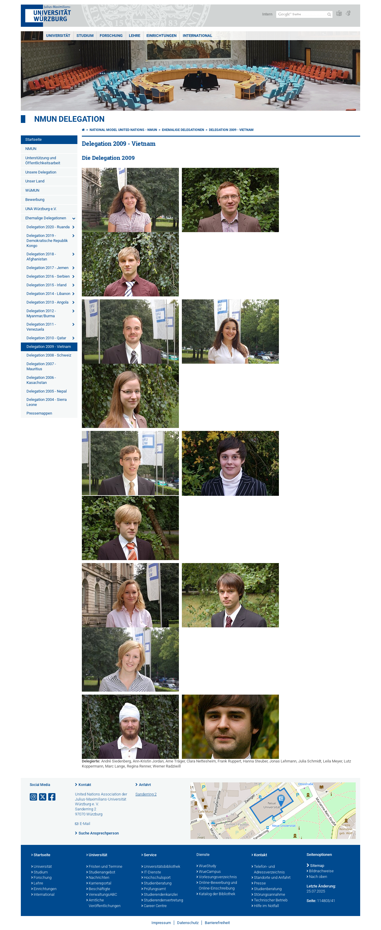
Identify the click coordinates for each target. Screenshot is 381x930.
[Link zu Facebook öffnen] (52, 797)
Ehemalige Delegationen (45, 218)
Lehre (134, 35)
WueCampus (208, 872)
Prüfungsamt (153, 889)
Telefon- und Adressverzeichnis (268, 869)
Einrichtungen (161, 35)
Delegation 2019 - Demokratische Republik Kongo (47, 240)
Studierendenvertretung (162, 900)
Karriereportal (98, 883)
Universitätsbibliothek (160, 867)
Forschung (111, 35)
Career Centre (154, 906)
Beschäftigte (98, 889)
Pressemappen (39, 413)
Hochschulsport (156, 878)
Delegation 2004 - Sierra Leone (46, 402)
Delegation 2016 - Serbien (48, 276)
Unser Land (34, 181)
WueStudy (206, 866)
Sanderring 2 (146, 794)
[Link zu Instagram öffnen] (34, 797)
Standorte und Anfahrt (271, 878)
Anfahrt (145, 785)
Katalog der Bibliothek (215, 894)
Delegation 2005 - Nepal (46, 391)
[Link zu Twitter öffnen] (43, 797)
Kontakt (85, 785)
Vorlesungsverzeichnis (216, 877)
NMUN (30, 148)
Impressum (161, 922)
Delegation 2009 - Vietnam (48, 346)
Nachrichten (97, 878)
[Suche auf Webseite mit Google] (304, 14)
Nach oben (317, 877)
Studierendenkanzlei (159, 895)
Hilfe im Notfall (265, 906)
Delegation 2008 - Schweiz (48, 355)
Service (149, 855)
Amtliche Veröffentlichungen (103, 903)
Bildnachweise (320, 871)
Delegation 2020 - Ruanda (48, 227)
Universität (58, 35)
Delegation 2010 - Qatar (46, 338)
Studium (84, 35)
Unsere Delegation (40, 172)
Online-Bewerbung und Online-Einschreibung (216, 885)
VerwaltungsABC (101, 895)
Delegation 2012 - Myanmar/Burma (41, 313)
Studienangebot (100, 872)
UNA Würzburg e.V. (41, 209)
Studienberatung (156, 883)
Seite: (311, 900)
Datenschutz (188, 922)
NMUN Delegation (69, 119)
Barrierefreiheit (217, 922)
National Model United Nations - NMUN (123, 130)
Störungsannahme (268, 895)
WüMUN (32, 190)
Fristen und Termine (104, 867)
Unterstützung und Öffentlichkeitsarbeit (42, 160)
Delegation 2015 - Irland (46, 285)
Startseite (33, 139)
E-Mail (85, 823)
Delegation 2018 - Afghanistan (41, 256)
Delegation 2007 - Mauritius (41, 366)
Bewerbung (34, 199)
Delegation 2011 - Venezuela (41, 327)
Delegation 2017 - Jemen (47, 267)
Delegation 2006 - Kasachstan (41, 380)
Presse (259, 883)
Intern (267, 14)
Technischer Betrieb (270, 900)
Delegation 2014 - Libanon (48, 293)
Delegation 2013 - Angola (47, 302)
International (197, 35)
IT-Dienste (151, 872)
